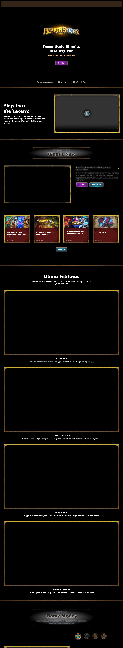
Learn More (96, 185)
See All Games (61, 593)
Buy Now (81, 185)
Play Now (61, 63)
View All (61, 249)
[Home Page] (17, 4)
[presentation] (7, 4)
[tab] (78, 371)
